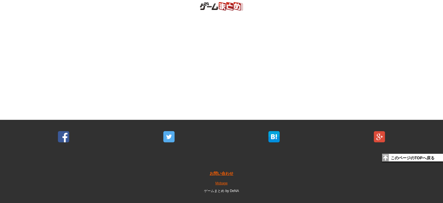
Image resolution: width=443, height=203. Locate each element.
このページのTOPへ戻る (413, 158)
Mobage (221, 183)
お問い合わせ (221, 173)
